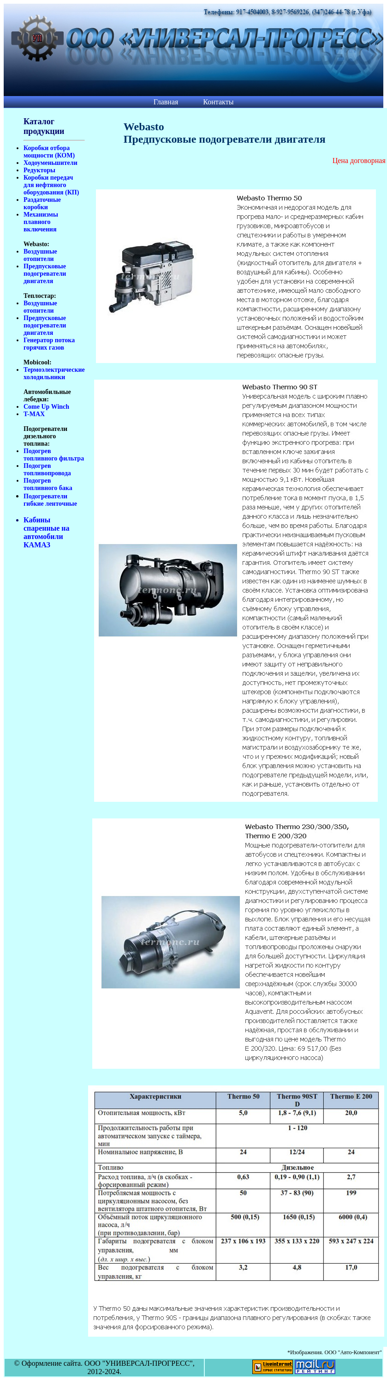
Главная (166, 102)
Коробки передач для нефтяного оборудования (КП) (51, 185)
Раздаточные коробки (42, 203)
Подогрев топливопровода (47, 469)
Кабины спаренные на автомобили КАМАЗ (47, 532)
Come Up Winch (46, 406)
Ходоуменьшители (50, 162)
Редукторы (39, 170)
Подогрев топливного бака (48, 484)
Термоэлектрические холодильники (54, 373)
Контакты (218, 102)
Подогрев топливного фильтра (54, 455)
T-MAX (34, 414)
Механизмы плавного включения (41, 222)
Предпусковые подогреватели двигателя (45, 274)
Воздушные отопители (40, 255)
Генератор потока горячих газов (49, 344)
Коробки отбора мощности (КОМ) (49, 152)
